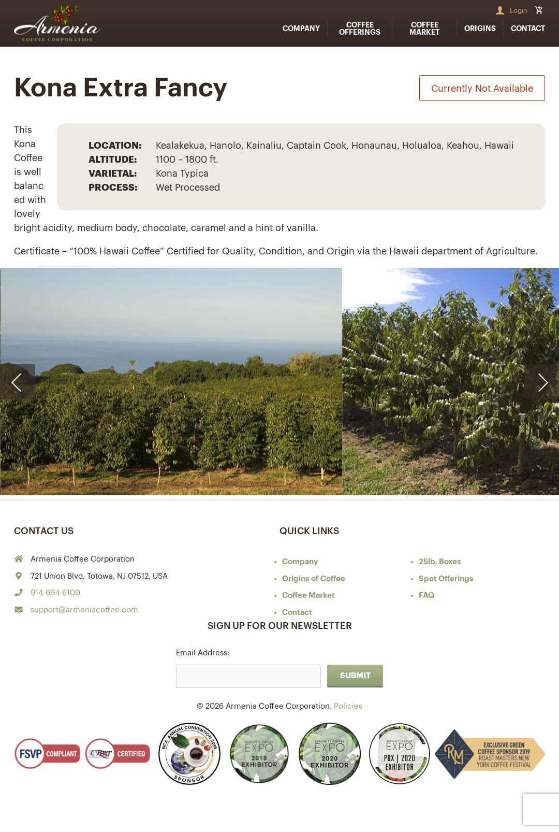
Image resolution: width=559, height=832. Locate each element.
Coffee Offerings (359, 28)
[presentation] (17, 381)
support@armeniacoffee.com (84, 610)
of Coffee (313, 579)
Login (518, 10)
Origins (480, 28)
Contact (528, 28)
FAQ (426, 595)
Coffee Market (424, 28)
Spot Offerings (446, 579)
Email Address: (202, 653)
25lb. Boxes (440, 562)
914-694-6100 (55, 593)
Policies (348, 706)
